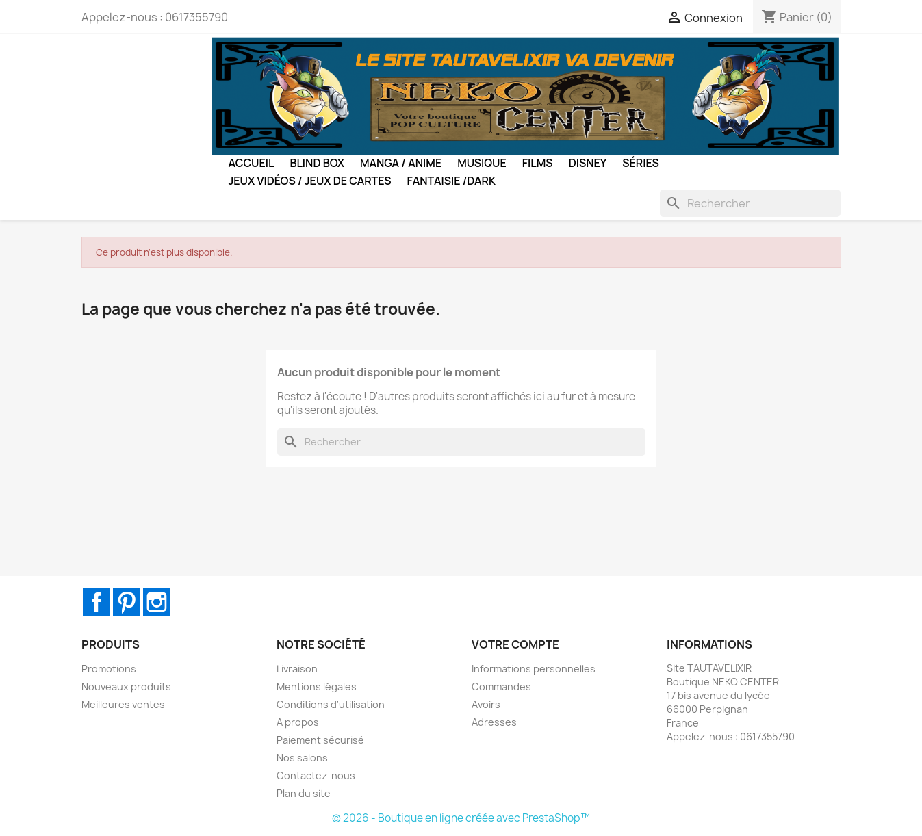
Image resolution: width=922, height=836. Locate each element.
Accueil (251, 162)
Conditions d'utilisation (331, 704)
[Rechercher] (750, 203)
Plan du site (304, 793)
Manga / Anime (400, 162)
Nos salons (302, 757)
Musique (482, 162)
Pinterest (126, 602)
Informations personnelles (534, 668)
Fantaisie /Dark (451, 180)
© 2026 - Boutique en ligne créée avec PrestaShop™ (461, 818)
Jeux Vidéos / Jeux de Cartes (310, 180)
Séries (640, 162)
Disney (588, 162)
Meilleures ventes (123, 704)
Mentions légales (317, 686)
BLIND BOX (317, 162)
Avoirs (486, 704)
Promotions (108, 668)
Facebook (96, 602)
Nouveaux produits (126, 686)
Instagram (156, 602)
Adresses (494, 722)
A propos (298, 722)
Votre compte (515, 644)
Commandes (501, 686)
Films (537, 162)
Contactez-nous (316, 775)
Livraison (297, 668)
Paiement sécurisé (320, 739)
